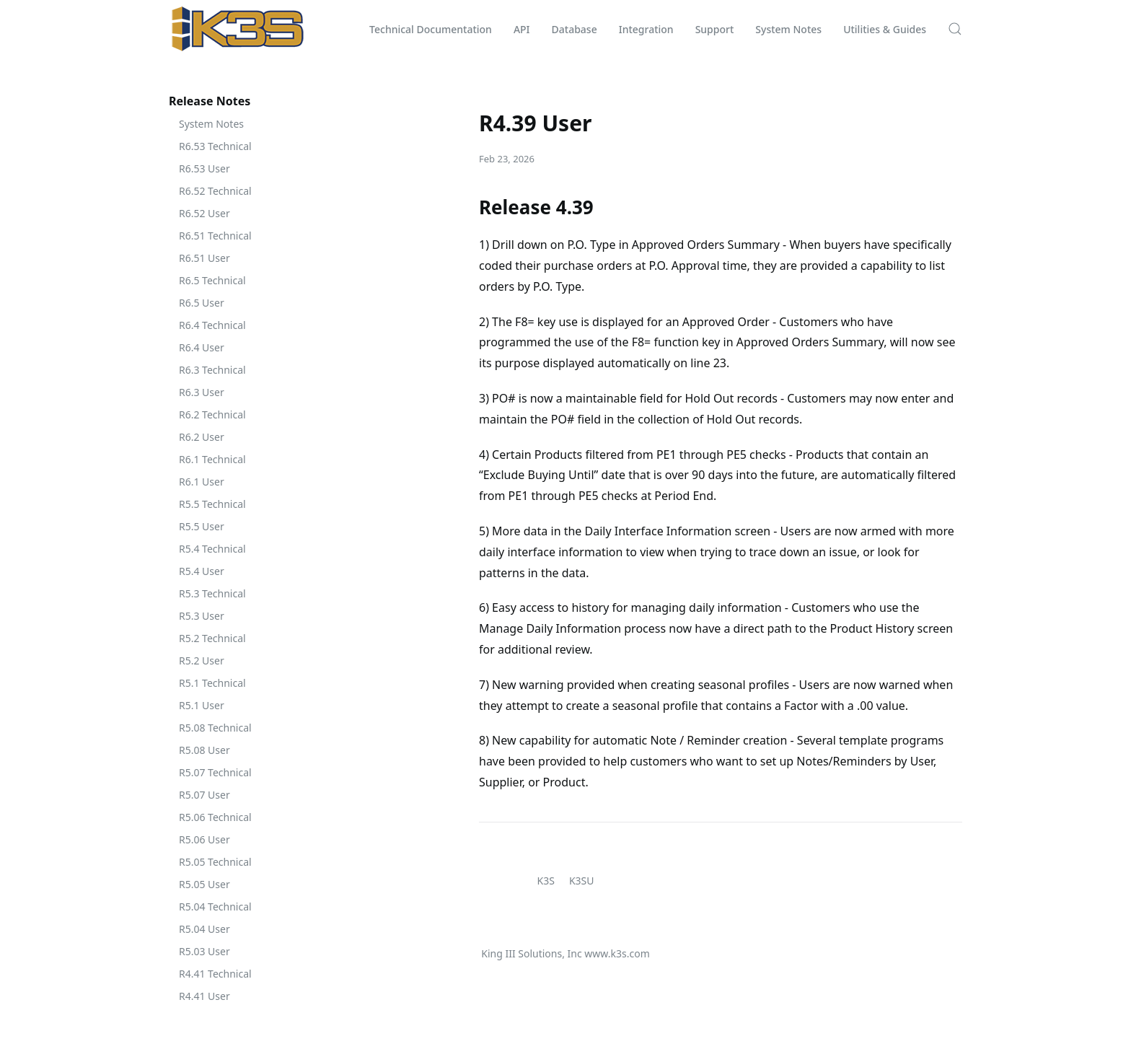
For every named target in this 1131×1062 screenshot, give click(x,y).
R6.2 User (201, 437)
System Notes (788, 29)
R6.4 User (201, 347)
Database (574, 29)
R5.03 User (204, 951)
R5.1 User (201, 705)
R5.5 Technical (212, 504)
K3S (546, 880)
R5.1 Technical (212, 683)
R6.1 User (201, 481)
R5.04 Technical (215, 906)
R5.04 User (204, 929)
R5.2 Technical (212, 638)
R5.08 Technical (215, 727)
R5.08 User (204, 750)
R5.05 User (204, 884)
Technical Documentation (430, 29)
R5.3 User (201, 616)
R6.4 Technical (212, 325)
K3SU (581, 880)
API (522, 29)
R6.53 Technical (215, 146)
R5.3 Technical (212, 593)
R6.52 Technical (215, 191)
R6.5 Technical (212, 280)
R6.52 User (204, 213)
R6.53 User (204, 168)
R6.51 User (204, 258)
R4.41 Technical (215, 973)
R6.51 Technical (215, 235)
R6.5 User (201, 303)
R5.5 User (201, 526)
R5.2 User (201, 660)
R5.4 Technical (212, 549)
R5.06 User (204, 839)
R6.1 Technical (212, 459)
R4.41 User (204, 996)
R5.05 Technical (215, 862)
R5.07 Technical (215, 772)
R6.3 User (201, 392)
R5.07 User (204, 795)
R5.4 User (201, 571)
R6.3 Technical (212, 370)
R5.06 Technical (215, 817)
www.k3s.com (616, 953)
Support (714, 29)
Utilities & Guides (884, 29)
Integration (646, 29)
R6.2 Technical (212, 414)
